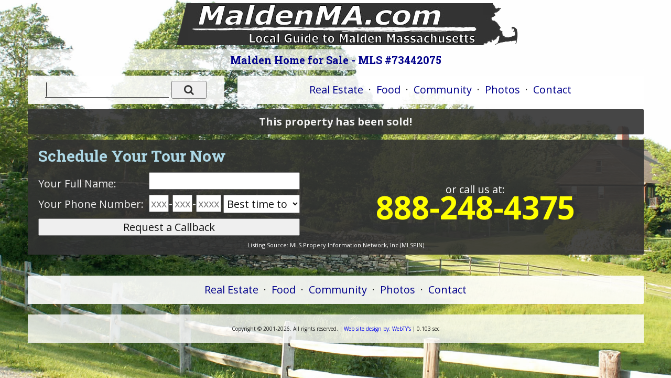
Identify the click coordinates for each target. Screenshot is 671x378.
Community (443, 89)
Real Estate (336, 89)
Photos (502, 89)
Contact (552, 89)
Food (388, 89)
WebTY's (377, 328)
